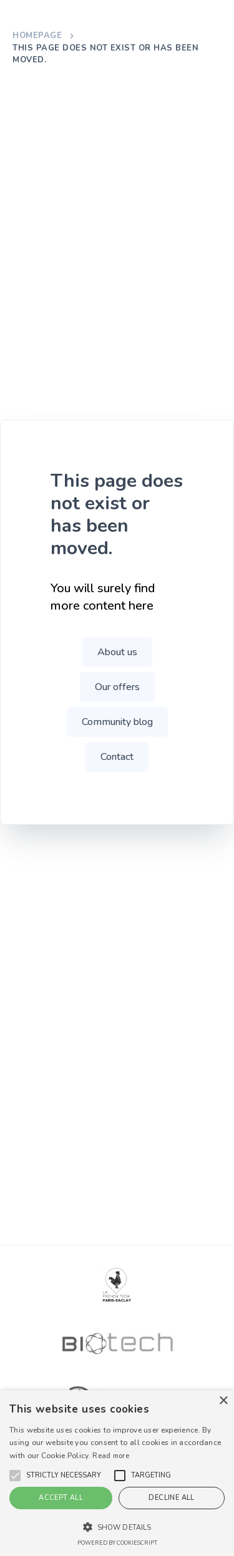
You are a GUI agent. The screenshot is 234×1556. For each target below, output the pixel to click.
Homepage (37, 35)
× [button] (223, 1401)
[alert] (117, 1473)
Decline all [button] (171, 1497)
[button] (63, 1475)
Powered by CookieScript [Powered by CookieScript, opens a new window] (117, 1543)
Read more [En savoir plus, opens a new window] (110, 1456)
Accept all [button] (61, 1497)
